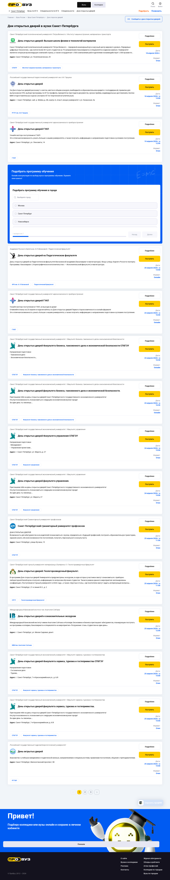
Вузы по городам (150, 873)
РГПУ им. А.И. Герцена (21, 113)
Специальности (67, 11)
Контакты (124, 870)
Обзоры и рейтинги (151, 862)
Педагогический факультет (44, 284)
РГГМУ (15, 780)
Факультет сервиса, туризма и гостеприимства (40, 690)
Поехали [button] (24, 847)
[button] (143, 19)
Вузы (84, 5)
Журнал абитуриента (151, 858)
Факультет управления (32, 465)
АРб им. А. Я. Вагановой (21, 284)
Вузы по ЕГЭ (32, 11)
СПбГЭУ (16, 375)
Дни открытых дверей (86, 11)
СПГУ (15, 600)
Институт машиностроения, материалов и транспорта (42, 68)
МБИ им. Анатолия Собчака (23, 645)
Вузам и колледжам (128, 862)
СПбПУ (15, 68)
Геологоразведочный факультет (33, 600)
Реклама (123, 866)
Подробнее (148, 36)
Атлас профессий (150, 866)
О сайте (123, 858)
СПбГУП (16, 555)
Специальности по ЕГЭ (49, 11)
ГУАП (15, 158)
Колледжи (98, 5)
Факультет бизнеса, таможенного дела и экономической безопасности (49, 375)
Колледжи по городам (152, 870)
